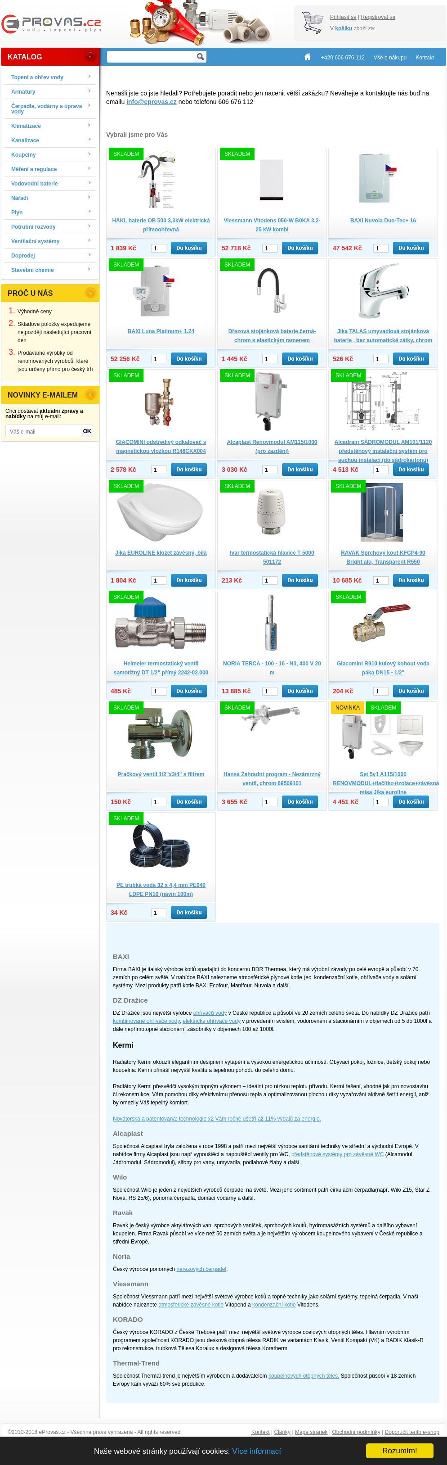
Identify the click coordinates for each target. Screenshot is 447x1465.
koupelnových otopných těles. (303, 1376)
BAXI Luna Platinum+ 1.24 (161, 331)
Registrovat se (378, 17)
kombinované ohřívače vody (146, 1021)
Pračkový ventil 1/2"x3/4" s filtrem (161, 774)
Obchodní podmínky (356, 1432)
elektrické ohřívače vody (212, 1021)
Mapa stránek (311, 1432)
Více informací (256, 1451)
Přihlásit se (343, 17)
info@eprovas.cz (151, 101)
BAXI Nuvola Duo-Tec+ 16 (383, 220)
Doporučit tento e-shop (412, 1432)
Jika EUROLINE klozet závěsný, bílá (160, 553)
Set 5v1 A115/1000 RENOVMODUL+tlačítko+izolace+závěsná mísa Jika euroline (386, 783)
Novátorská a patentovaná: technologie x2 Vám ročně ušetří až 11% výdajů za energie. (217, 1119)
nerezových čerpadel (201, 1269)
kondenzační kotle (274, 1305)
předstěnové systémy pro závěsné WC (337, 1154)
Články (282, 1432)
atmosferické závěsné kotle (191, 1305)
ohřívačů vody (210, 1013)
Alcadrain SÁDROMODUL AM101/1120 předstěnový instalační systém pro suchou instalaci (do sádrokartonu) (383, 451)
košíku (343, 28)
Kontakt (260, 1432)
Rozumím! (399, 1451)
